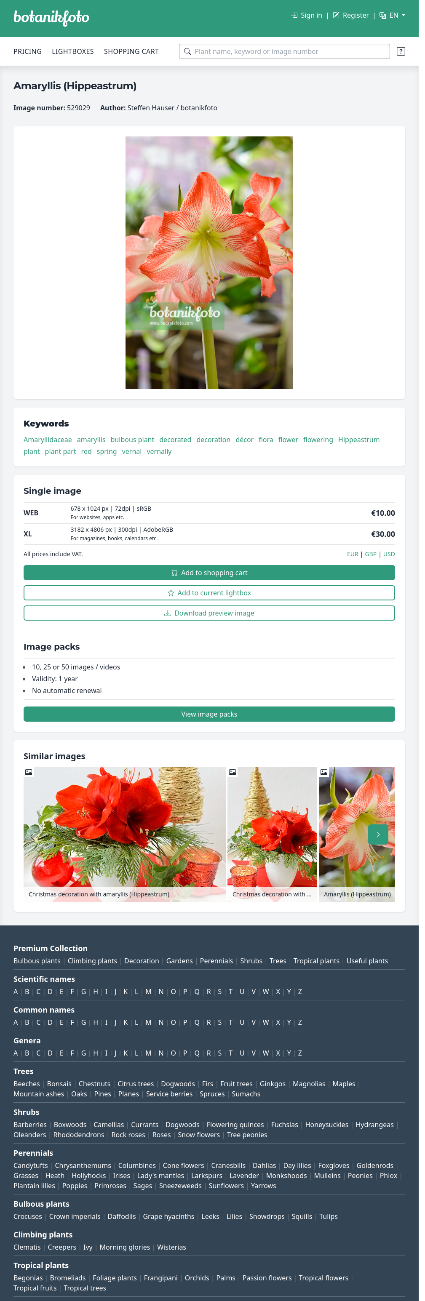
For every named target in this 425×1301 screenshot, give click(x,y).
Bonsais (59, 1083)
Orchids (197, 1277)
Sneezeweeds (180, 1185)
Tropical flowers (323, 1277)
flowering (318, 439)
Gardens (179, 960)
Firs (208, 1083)
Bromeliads (68, 1277)
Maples (344, 1083)
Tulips (328, 1216)
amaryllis (91, 439)
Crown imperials (75, 1216)
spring (107, 451)
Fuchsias (284, 1124)
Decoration (141, 960)
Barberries (30, 1124)
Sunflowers (226, 1185)
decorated (175, 439)
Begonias (28, 1277)
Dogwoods (178, 1083)
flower (288, 439)
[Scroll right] (378, 834)
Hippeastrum (359, 439)
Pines (102, 1093)
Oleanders (29, 1134)
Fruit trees (236, 1083)
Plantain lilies (34, 1185)
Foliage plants (115, 1277)
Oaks (79, 1093)
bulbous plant (133, 439)
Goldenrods (375, 1165)
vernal (132, 451)
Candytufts (30, 1165)
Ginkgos (273, 1083)
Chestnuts (95, 1083)
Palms (226, 1277)
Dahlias (264, 1165)
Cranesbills (228, 1165)
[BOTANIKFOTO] (51, 18)
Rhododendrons (78, 1134)
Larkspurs (206, 1175)
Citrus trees (136, 1083)
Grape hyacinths (168, 1216)
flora (266, 439)
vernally (159, 451)
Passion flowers (267, 1277)
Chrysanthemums (83, 1165)
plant (32, 451)
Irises (121, 1175)
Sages (143, 1185)
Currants (144, 1124)
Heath (55, 1175)
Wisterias (171, 1247)
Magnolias (309, 1083)
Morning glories (125, 1247)
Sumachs (246, 1093)
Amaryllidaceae (48, 439)
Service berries (169, 1093)
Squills (302, 1216)
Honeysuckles (327, 1124)
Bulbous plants (37, 960)
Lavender (244, 1175)
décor (244, 439)
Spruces (212, 1093)
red (86, 451)
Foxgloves (333, 1165)
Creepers (62, 1247)
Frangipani (161, 1277)
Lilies (234, 1216)
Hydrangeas (375, 1124)
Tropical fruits (35, 1288)
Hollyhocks (89, 1175)
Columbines (137, 1165)
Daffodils (122, 1216)
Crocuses (27, 1216)
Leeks (210, 1216)
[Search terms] (284, 51)
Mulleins (327, 1175)
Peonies (360, 1175)
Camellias (109, 1124)
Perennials (216, 960)
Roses (161, 1134)
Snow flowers (199, 1134)
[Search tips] (401, 51)
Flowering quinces (235, 1124)
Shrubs (251, 960)
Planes (128, 1093)
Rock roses (128, 1134)
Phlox (389, 1175)
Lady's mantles (160, 1175)
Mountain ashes (38, 1093)
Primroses (110, 1185)
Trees (278, 960)
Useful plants (367, 960)
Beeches (26, 1083)
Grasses (25, 1175)
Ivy (88, 1247)
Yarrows (263, 1185)
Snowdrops (267, 1216)
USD (389, 554)
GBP (371, 554)
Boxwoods (70, 1124)
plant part (60, 451)
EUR (352, 554)
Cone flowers (183, 1165)
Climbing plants (92, 960)
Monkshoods (286, 1175)
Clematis (27, 1247)
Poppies (75, 1185)
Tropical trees (85, 1288)
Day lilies (297, 1165)
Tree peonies (247, 1134)
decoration (213, 439)
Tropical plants (316, 960)
